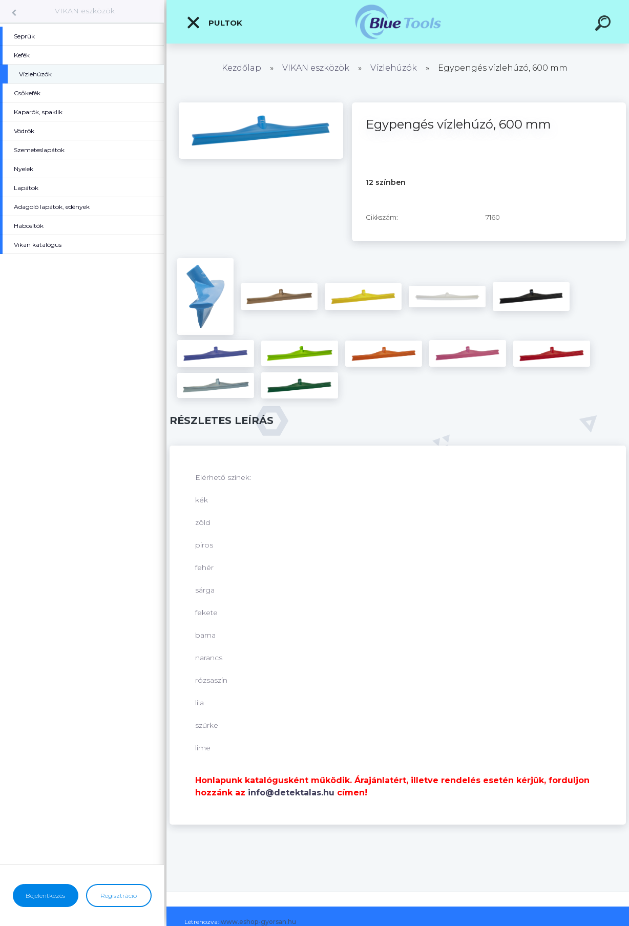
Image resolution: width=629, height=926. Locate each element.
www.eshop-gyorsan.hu (258, 921)
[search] (604, 24)
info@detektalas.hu (291, 792)
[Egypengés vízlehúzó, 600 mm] (261, 106)
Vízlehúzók (393, 68)
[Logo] (398, 21)
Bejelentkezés (45, 895)
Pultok (214, 22)
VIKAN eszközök (85, 10)
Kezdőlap (241, 68)
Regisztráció (118, 895)
